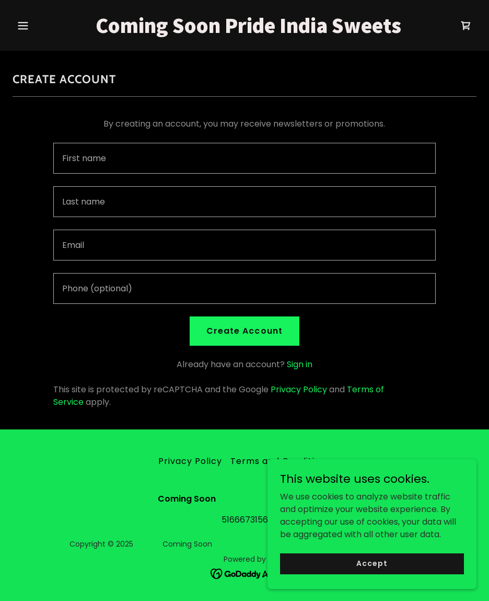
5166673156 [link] (245, 520)
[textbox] (244, 158)
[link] (244, 30)
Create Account (244, 331)
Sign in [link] (299, 364)
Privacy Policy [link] (299, 389)
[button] (47, 25)
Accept (371, 563)
